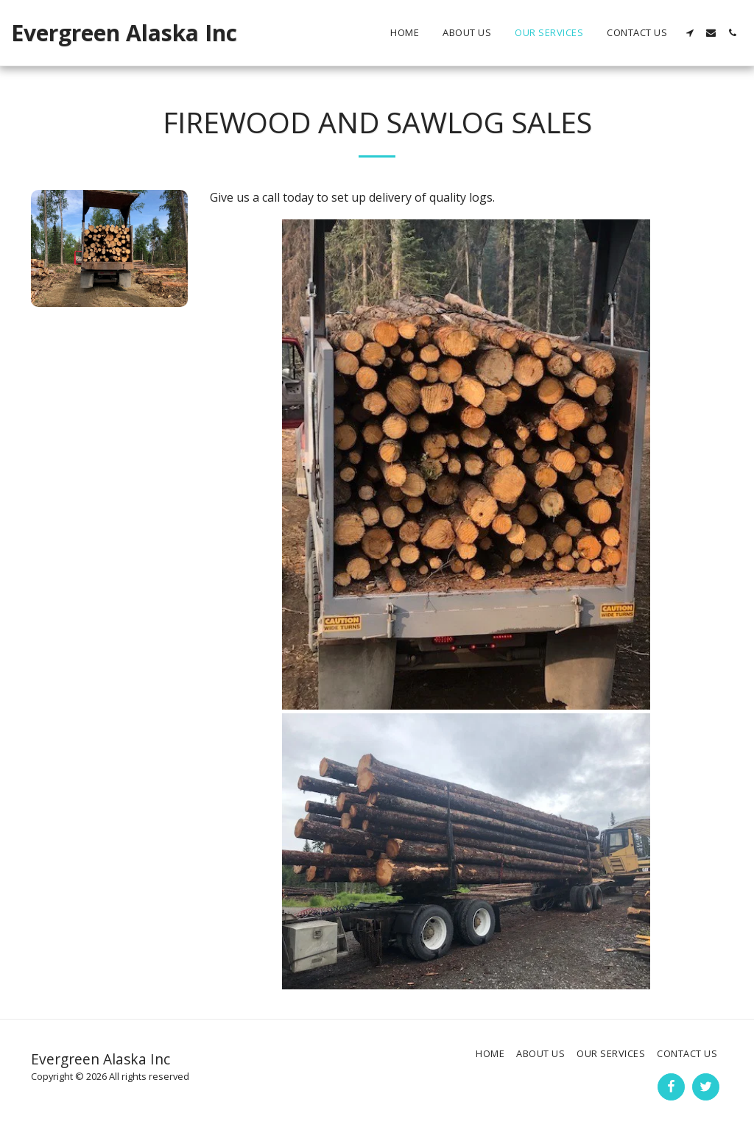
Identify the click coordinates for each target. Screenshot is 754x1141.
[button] (690, 33)
